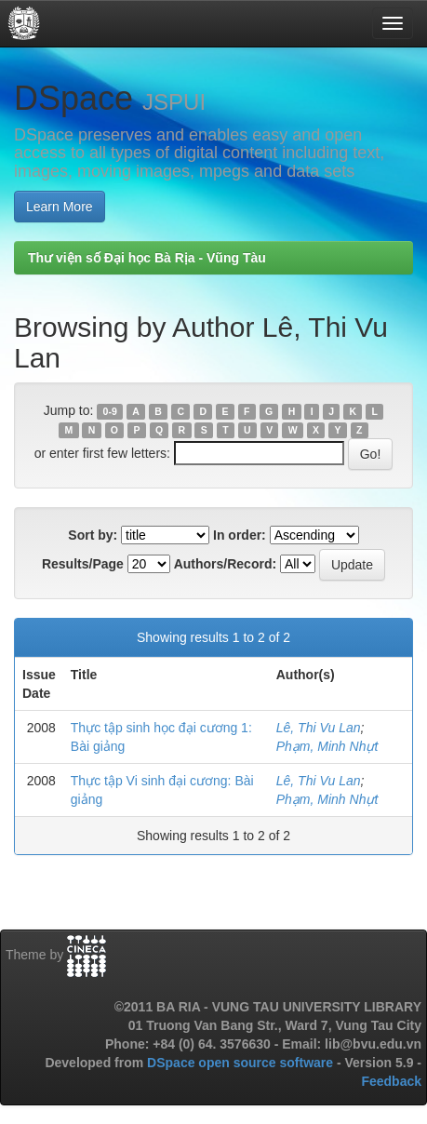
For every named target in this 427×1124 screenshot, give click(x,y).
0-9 (110, 411)
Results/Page (83, 563)
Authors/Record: (225, 563)
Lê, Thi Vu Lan (318, 727)
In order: (239, 535)
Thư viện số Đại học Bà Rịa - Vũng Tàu (147, 257)
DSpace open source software (242, 1062)
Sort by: (92, 535)
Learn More (59, 206)
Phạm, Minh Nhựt (327, 746)
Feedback (391, 1081)
